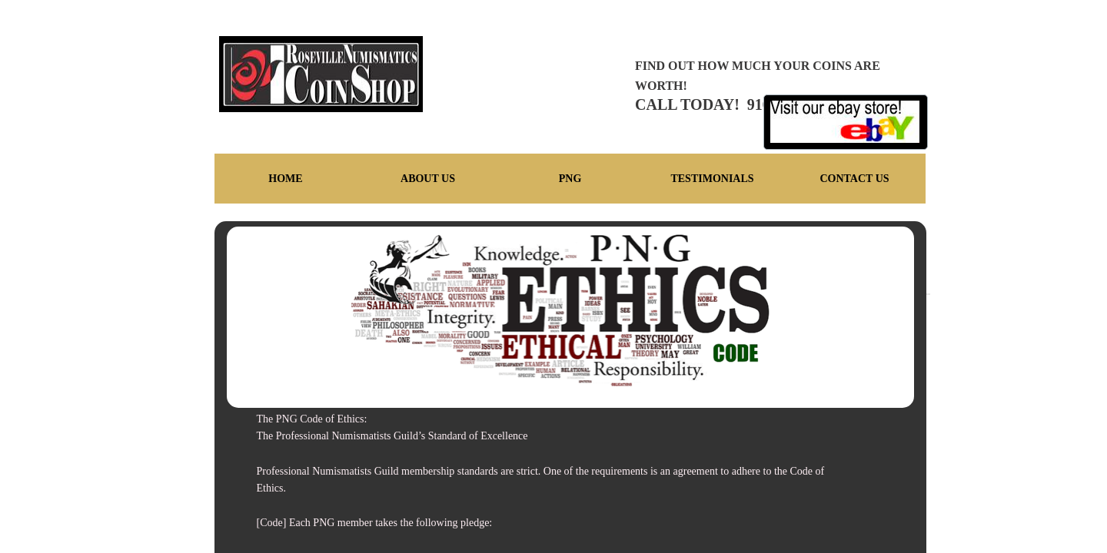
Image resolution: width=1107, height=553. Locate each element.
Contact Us (854, 178)
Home (285, 178)
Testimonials (711, 178)
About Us (428, 178)
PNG (570, 178)
